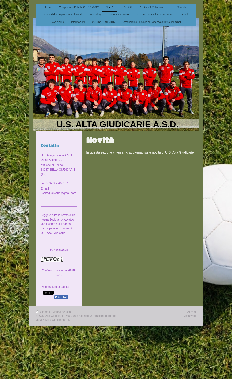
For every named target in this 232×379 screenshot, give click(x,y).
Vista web (190, 315)
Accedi (191, 311)
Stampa (43, 311)
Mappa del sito (61, 311)
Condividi (61, 297)
